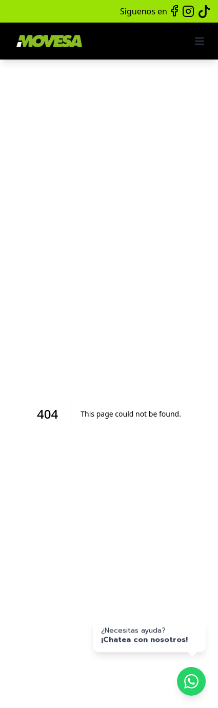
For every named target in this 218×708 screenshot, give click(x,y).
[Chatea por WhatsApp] (191, 681)
